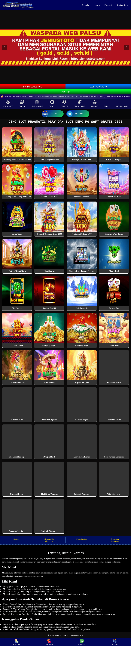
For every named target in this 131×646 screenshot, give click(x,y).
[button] (4, 47)
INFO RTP (66, 92)
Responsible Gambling (49, 541)
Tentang (16, 540)
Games (97, 5)
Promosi (108, 5)
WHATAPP (81, 642)
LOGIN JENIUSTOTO (98, 87)
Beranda (85, 5)
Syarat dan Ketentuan (115, 541)
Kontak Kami (122, 5)
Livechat (49, 113)
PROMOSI (49, 642)
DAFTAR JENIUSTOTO (32, 87)
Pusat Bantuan (81, 540)
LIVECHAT (114, 642)
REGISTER (16, 642)
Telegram (74, 113)
